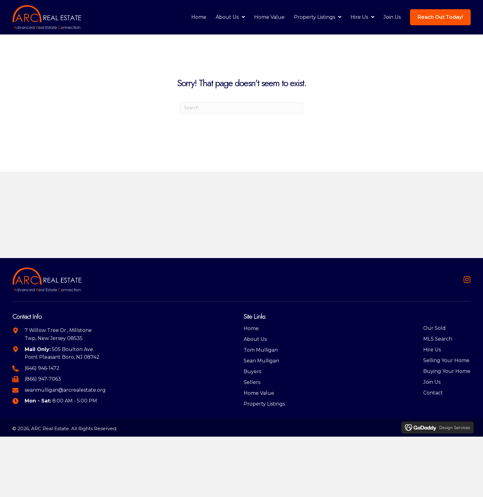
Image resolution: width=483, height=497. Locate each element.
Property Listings (264, 404)
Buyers (252, 371)
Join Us (431, 382)
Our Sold (434, 328)
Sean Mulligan (261, 361)
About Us (255, 339)
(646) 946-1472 (42, 368)
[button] (467, 279)
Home (251, 328)
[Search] (241, 108)
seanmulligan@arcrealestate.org (65, 390)
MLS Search (437, 339)
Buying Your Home (446, 371)
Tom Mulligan (261, 350)
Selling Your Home (446, 360)
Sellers (252, 382)
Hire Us (432, 350)
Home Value (259, 393)
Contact (433, 393)
